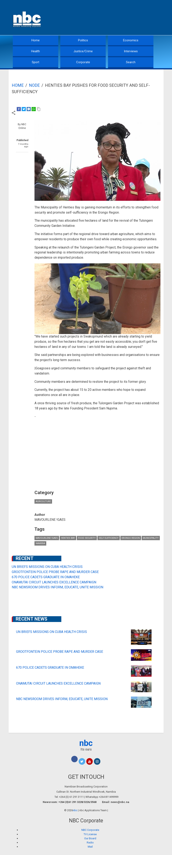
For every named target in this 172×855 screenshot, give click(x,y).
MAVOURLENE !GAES (47, 538)
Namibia (40, 543)
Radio (90, 842)
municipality (151, 538)
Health (35, 51)
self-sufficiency (109, 538)
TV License (90, 834)
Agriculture (43, 501)
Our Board (90, 838)
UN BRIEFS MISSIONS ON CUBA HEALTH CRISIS (47, 567)
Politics (83, 40)
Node (34, 85)
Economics (130, 40)
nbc (86, 743)
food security (87, 538)
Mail (90, 846)
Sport (35, 62)
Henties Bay (68, 538)
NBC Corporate (90, 829)
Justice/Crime (83, 51)
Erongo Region (131, 538)
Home (35, 40)
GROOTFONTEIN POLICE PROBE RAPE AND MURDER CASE (55, 572)
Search (130, 62)
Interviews (131, 51)
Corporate (83, 62)
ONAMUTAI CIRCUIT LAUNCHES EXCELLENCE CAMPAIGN (54, 582)
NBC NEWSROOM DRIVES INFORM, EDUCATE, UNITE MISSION (57, 587)
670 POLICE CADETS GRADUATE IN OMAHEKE (46, 577)
